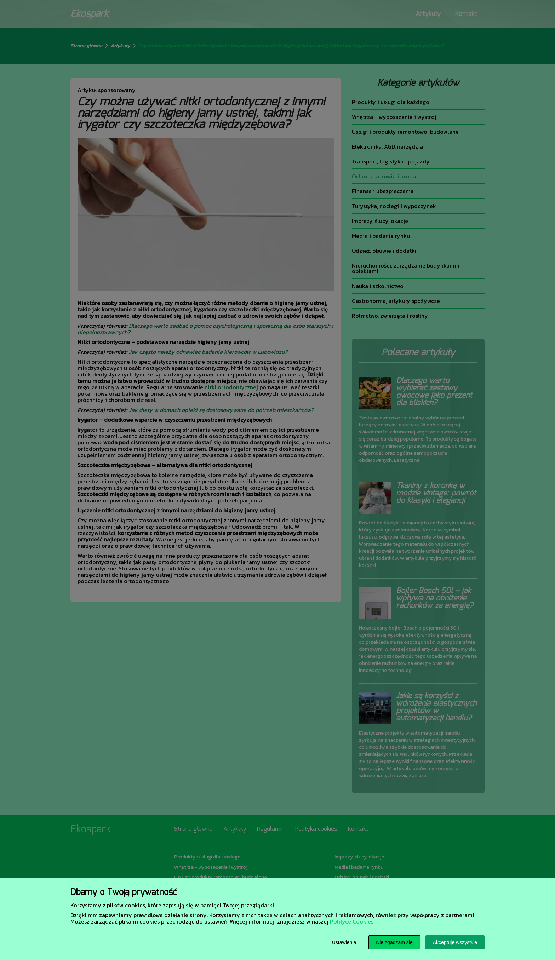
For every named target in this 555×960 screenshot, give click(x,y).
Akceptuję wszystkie (455, 942)
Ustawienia (344, 942)
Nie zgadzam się (394, 942)
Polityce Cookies (351, 921)
